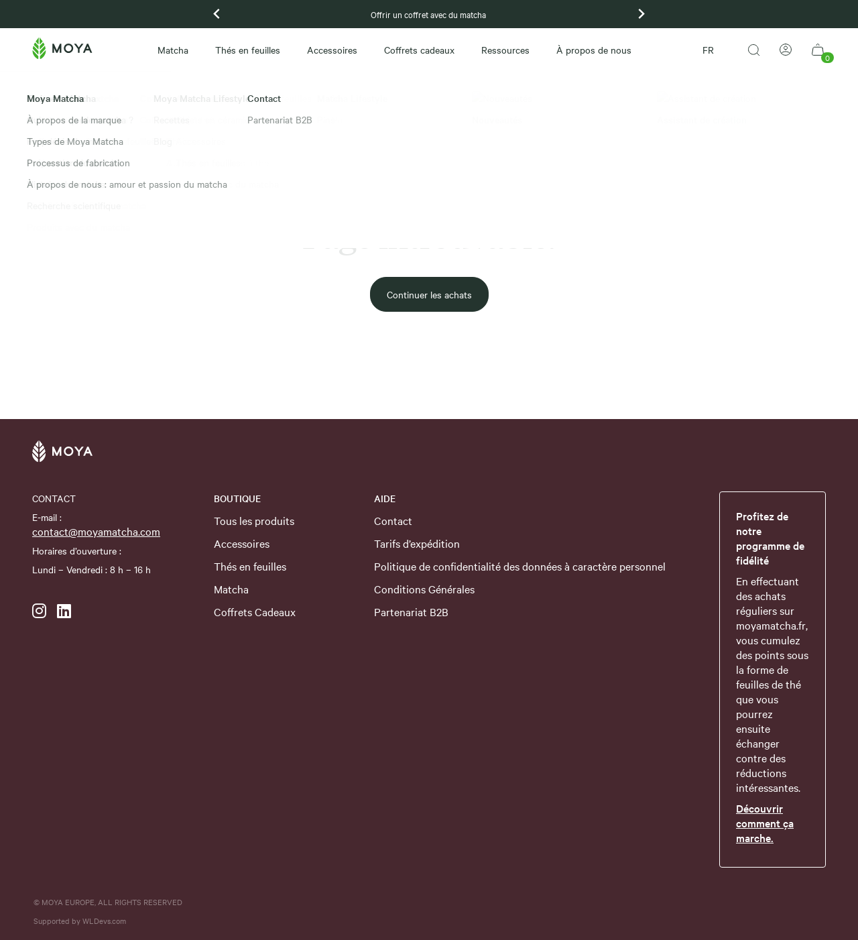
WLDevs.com (104, 920)
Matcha (173, 49)
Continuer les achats (429, 294)
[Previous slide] (217, 14)
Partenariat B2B (411, 611)
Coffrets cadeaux (419, 49)
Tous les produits (254, 520)
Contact (393, 520)
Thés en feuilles (247, 49)
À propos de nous (593, 49)
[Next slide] (640, 14)
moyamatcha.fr (771, 625)
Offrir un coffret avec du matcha (429, 14)
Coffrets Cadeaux (255, 611)
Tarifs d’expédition (417, 543)
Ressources (505, 49)
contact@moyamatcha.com (96, 531)
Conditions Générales (424, 588)
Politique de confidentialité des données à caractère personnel (520, 566)
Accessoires (332, 49)
